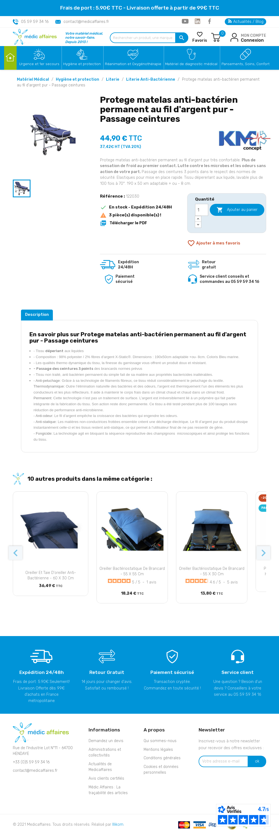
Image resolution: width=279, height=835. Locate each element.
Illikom (117, 824)
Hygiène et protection (82, 64)
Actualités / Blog (245, 21)
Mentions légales (158, 749)
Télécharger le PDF (123, 223)
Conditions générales (162, 758)
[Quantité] (201, 210)
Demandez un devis (106, 741)
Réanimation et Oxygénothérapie (133, 64)
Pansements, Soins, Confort (245, 64)
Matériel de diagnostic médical (191, 64)
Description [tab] (37, 314)
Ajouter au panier (237, 210)
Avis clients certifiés (106, 778)
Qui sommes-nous (160, 741)
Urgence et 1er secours (39, 64)
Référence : (112, 196)
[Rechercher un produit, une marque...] (149, 37)
